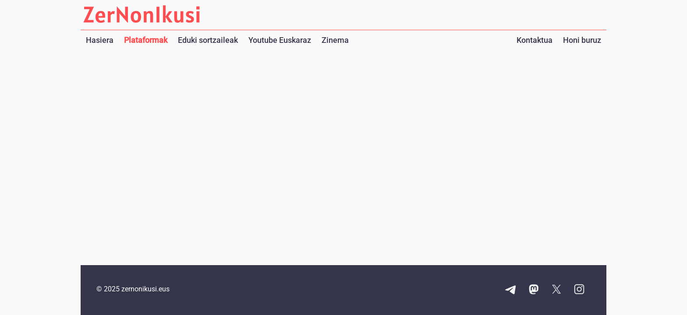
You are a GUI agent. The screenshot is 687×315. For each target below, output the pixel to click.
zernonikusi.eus (145, 289)
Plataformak (145, 40)
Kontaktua (534, 40)
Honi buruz (582, 40)
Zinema (335, 40)
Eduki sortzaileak (208, 40)
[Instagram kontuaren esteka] (579, 290)
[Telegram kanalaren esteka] (511, 290)
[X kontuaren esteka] (556, 290)
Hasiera (99, 40)
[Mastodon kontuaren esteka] (534, 290)
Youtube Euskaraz (279, 40)
